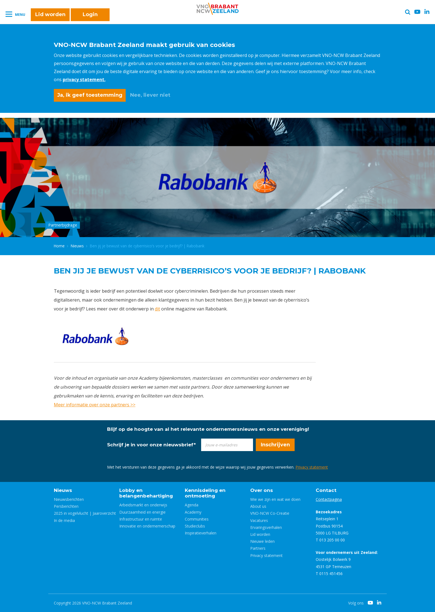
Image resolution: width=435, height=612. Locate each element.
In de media (64, 520)
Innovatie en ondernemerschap (147, 526)
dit (157, 309)
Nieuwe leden (262, 541)
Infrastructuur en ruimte (140, 519)
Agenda (191, 504)
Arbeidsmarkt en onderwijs (143, 504)
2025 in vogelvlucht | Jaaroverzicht (85, 513)
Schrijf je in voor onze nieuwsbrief (151, 444)
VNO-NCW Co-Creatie (269, 513)
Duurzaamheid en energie (142, 512)
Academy (193, 512)
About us (258, 506)
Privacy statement (311, 467)
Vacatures (259, 520)
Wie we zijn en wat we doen (275, 499)
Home (59, 245)
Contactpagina (329, 499)
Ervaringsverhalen (266, 527)
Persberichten (66, 506)
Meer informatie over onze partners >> (94, 405)
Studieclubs (195, 526)
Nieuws (77, 245)
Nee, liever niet (150, 95)
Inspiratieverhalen (200, 533)
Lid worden (50, 14)
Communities (197, 519)
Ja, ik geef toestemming (89, 95)
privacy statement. (84, 79)
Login (90, 14)
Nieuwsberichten (69, 499)
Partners (257, 548)
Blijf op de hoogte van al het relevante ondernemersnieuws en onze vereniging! (208, 429)
